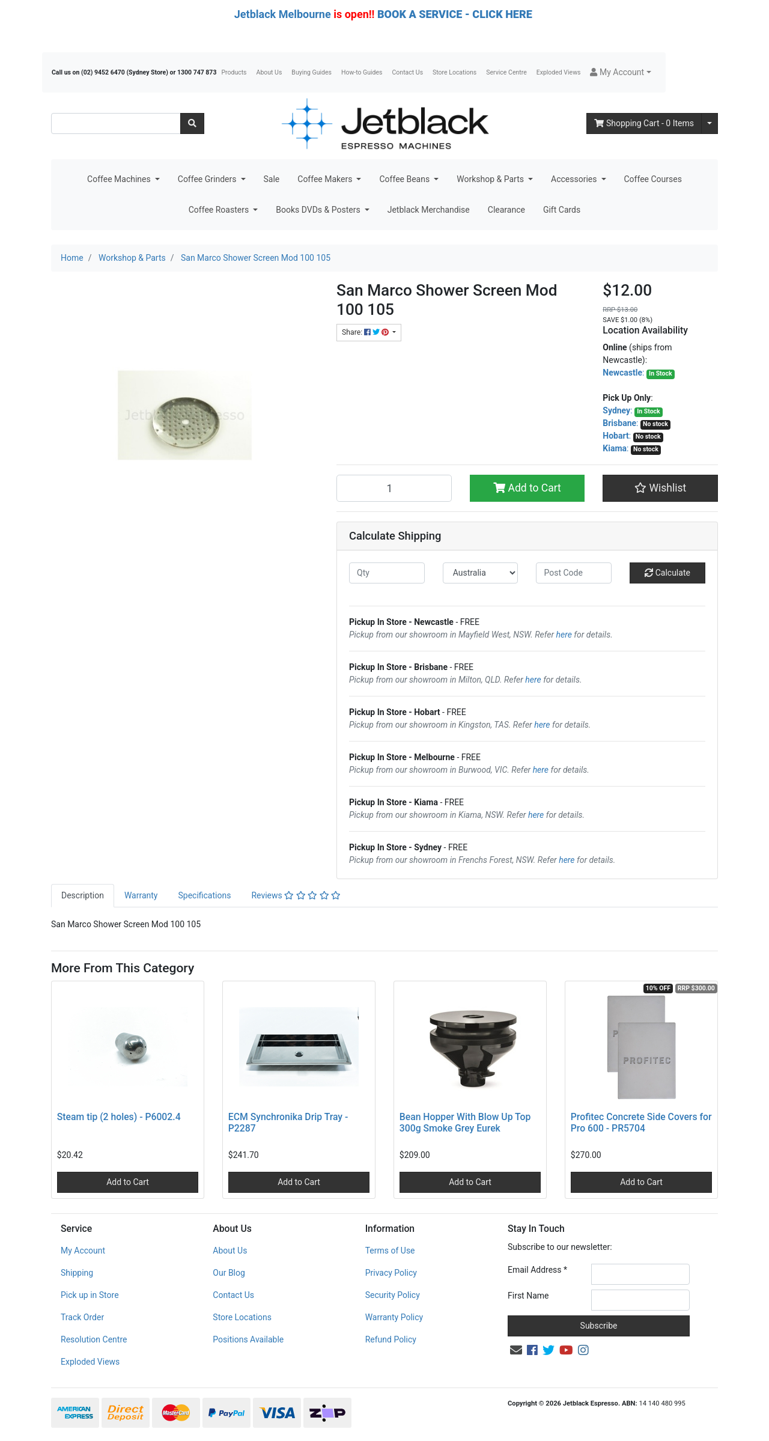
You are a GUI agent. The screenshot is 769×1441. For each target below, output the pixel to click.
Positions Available (248, 1339)
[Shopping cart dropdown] (709, 123)
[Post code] (574, 572)
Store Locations (454, 72)
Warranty (141, 895)
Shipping (77, 1273)
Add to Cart (527, 488)
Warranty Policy (394, 1317)
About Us (269, 72)
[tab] (82, 895)
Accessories (575, 179)
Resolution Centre (94, 1339)
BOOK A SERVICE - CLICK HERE (454, 14)
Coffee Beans (405, 179)
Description (82, 895)
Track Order (82, 1317)
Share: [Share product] (366, 332)
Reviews (296, 895)
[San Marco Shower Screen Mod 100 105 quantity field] (394, 488)
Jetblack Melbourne (282, 14)
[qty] (387, 572)
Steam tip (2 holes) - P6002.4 (119, 1117)
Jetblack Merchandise (429, 210)
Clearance (506, 210)
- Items (644, 123)
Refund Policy (390, 1339)
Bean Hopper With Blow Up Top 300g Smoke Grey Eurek (465, 1122)
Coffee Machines (120, 179)
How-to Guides (362, 72)
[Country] (480, 572)
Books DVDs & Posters (319, 210)
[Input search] (116, 123)
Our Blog (229, 1273)
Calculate (667, 572)
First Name (528, 1295)
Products (233, 72)
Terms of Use (390, 1250)
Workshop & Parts (491, 179)
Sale (272, 179)
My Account (83, 1250)
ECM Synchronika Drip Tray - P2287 (288, 1122)
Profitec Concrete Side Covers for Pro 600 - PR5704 (641, 1122)
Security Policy (392, 1295)
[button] (620, 72)
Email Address (537, 1270)
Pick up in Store (90, 1295)
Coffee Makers (325, 179)
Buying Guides (311, 72)
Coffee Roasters (220, 210)
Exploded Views (558, 72)
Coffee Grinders (208, 179)
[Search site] (192, 123)
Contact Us (408, 72)
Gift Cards (561, 210)
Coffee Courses (653, 179)
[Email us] (516, 1350)
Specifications (204, 895)
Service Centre (506, 72)
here (564, 634)
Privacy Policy (391, 1273)
